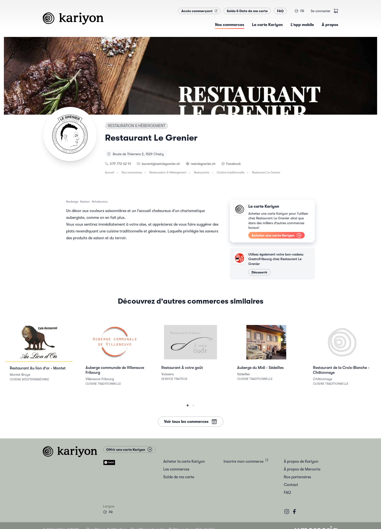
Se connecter (320, 11)
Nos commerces (132, 172)
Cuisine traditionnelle (230, 172)
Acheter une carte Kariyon (276, 235)
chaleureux (100, 201)
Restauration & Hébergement (167, 172)
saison (86, 201)
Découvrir (259, 272)
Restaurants (201, 172)
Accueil (109, 172)
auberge (73, 201)
